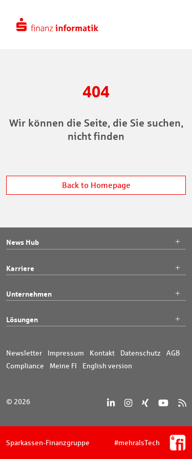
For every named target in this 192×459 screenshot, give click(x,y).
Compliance (25, 366)
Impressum (66, 353)
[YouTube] (163, 403)
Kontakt (102, 353)
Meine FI (63, 366)
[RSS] (182, 403)
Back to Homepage (96, 185)
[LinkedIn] (111, 403)
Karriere (96, 268)
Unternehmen (96, 294)
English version (107, 366)
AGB (173, 353)
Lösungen (96, 319)
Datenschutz (140, 353)
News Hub (96, 242)
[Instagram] (128, 403)
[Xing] (145, 403)
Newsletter (24, 353)
